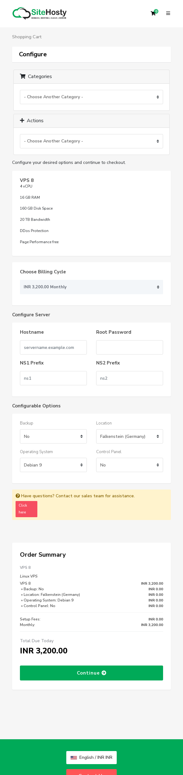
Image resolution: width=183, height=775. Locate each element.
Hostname (32, 332)
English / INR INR (91, 757)
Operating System (36, 452)
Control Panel (108, 452)
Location (104, 423)
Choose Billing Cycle (43, 272)
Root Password (113, 332)
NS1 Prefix (32, 363)
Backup (26, 423)
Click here (23, 509)
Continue (91, 673)
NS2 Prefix (108, 363)
